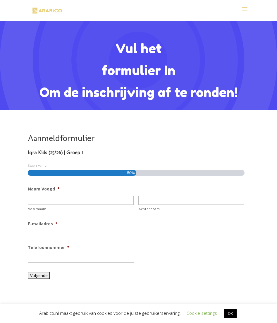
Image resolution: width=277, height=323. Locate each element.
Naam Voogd (44, 189)
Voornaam (37, 209)
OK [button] (230, 313)
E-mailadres (43, 223)
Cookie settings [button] (202, 313)
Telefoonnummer (49, 247)
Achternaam (149, 209)
